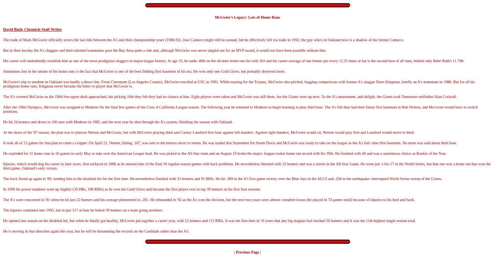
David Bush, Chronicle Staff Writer (32, 29)
